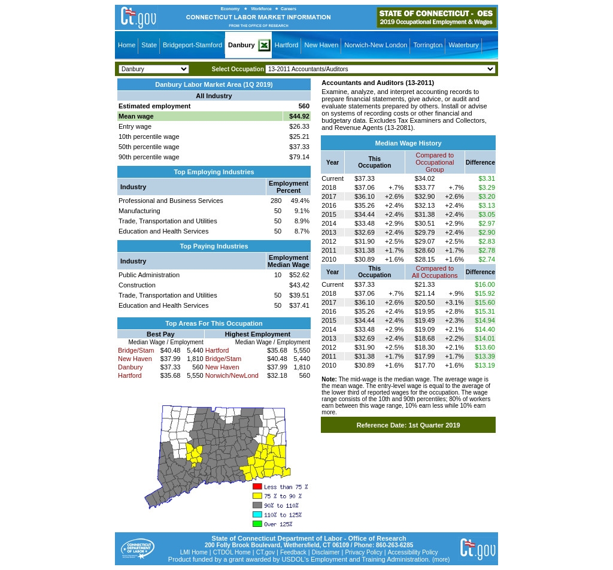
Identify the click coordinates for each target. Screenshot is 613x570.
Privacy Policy (363, 552)
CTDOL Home (232, 552)
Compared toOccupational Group (434, 162)
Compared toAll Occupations (434, 272)
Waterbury (463, 44)
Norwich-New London (375, 44)
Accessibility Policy (413, 552)
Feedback (293, 552)
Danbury (241, 44)
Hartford (287, 44)
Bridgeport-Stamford (192, 44)
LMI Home (194, 552)
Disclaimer (326, 552)
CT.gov (265, 552)
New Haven (321, 44)
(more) (441, 559)
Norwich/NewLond (232, 375)
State (149, 44)
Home (126, 44)
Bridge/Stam (136, 350)
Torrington (427, 44)
